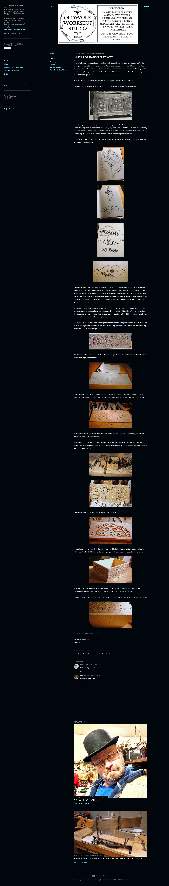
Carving (53, 62)
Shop (6, 64)
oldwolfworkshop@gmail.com (15, 29)
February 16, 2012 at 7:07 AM (91, 675)
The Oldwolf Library (11, 71)
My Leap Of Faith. (86, 799)
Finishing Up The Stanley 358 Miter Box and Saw (108, 858)
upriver (82, 664)
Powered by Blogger (99, 876)
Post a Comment (84, 803)
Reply (82, 671)
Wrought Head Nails (122, 588)
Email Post (82, 651)
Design (52, 64)
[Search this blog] (12, 46)
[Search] (146, 6)
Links (6, 74)
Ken (81, 675)
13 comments (83, 862)
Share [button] (52, 53)
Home (6, 61)
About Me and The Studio (13, 67)
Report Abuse (9, 109)
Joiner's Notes (120, 326)
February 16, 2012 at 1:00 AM (93, 664)
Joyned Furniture (56, 67)
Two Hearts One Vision (58, 70)
